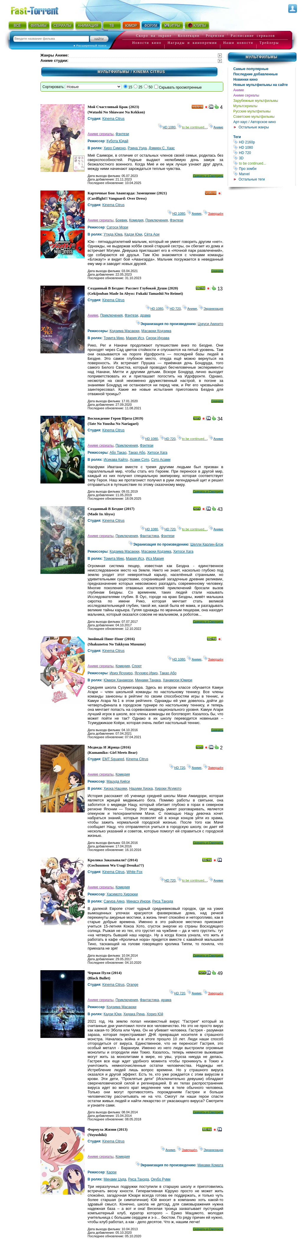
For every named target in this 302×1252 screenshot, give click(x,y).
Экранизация (211, 308)
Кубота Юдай (117, 141)
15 (130, 87)
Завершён (213, 213)
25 (140, 87)
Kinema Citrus (113, 119)
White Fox (134, 872)
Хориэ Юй (155, 1014)
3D (264, 158)
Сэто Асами (160, 460)
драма (145, 315)
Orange (132, 985)
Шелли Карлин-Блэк (206, 544)
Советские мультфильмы (254, 117)
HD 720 (264, 152)
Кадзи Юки (133, 234)
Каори (111, 1172)
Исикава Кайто (116, 460)
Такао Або (136, 453)
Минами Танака (148, 680)
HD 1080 (264, 147)
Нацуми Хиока (141, 788)
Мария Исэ (135, 338)
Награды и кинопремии (192, 43)
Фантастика (149, 536)
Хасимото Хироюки (122, 894)
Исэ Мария (155, 559)
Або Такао (117, 453)
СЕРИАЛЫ (62, 26)
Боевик (121, 220)
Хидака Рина (134, 1014)
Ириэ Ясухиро (120, 673)
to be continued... (264, 163)
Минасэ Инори (138, 901)
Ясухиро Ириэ (145, 673)
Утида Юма (113, 234)
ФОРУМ (150, 26)
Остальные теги (252, 179)
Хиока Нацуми (115, 788)
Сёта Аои (152, 234)
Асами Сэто (139, 460)
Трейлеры (269, 43)
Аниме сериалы (246, 95)
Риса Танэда (162, 901)
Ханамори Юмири (177, 680)
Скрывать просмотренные (180, 87)
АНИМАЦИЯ (88, 26)
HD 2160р (264, 142)
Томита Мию (114, 338)
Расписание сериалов (253, 36)
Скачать (217, 271)
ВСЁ (17, 26)
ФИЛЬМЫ (39, 26)
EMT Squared (113, 759)
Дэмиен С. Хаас (162, 148)
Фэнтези (122, 134)
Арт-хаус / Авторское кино (254, 122)
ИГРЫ (172, 25)
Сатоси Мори (117, 227)
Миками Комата (210, 1165)
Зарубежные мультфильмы (255, 101)
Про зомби (264, 168)
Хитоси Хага (157, 453)
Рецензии (215, 36)
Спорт (137, 666)
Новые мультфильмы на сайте (260, 85)
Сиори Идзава (157, 338)
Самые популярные (250, 69)
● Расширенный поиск (89, 45)
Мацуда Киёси (118, 781)
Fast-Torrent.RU (40, 9)
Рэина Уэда (137, 148)
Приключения (156, 220)
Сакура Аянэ (114, 901)
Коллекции (189, 36)
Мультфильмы (262, 57)
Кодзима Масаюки (124, 331)
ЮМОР (131, 26)
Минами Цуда (115, 1179)
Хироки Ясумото (168, 788)
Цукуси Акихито (210, 324)
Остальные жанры (254, 127)
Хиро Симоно (115, 148)
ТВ (111, 26)
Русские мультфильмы (251, 111)
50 (150, 87)
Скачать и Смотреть (208, 176)
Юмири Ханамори (118, 680)
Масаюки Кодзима (156, 331)
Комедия (136, 220)
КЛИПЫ (196, 25)
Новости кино (146, 43)
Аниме (238, 90)
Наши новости (238, 43)
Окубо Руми (160, 1179)
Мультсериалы (245, 106)
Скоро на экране (154, 36)
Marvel (264, 174)
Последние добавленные (255, 74)
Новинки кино (245, 79)
